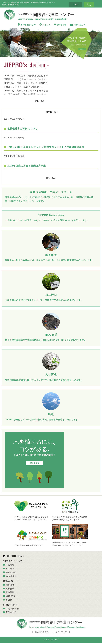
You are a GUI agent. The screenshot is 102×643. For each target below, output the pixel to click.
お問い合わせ (79, 25)
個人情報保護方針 (42, 632)
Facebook (11, 572)
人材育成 (10, 588)
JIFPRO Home (15, 556)
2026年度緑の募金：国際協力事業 (26, 165)
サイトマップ (61, 632)
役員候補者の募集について (22, 128)
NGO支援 (10, 596)
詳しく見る (40, 101)
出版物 (9, 600)
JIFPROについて (28, 25)
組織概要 (10, 565)
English (75, 4)
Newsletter (11, 576)
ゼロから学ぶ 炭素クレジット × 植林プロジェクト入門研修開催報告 (45, 147)
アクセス (10, 568)
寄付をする (62, 25)
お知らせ (46, 25)
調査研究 (10, 585)
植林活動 (10, 592)
